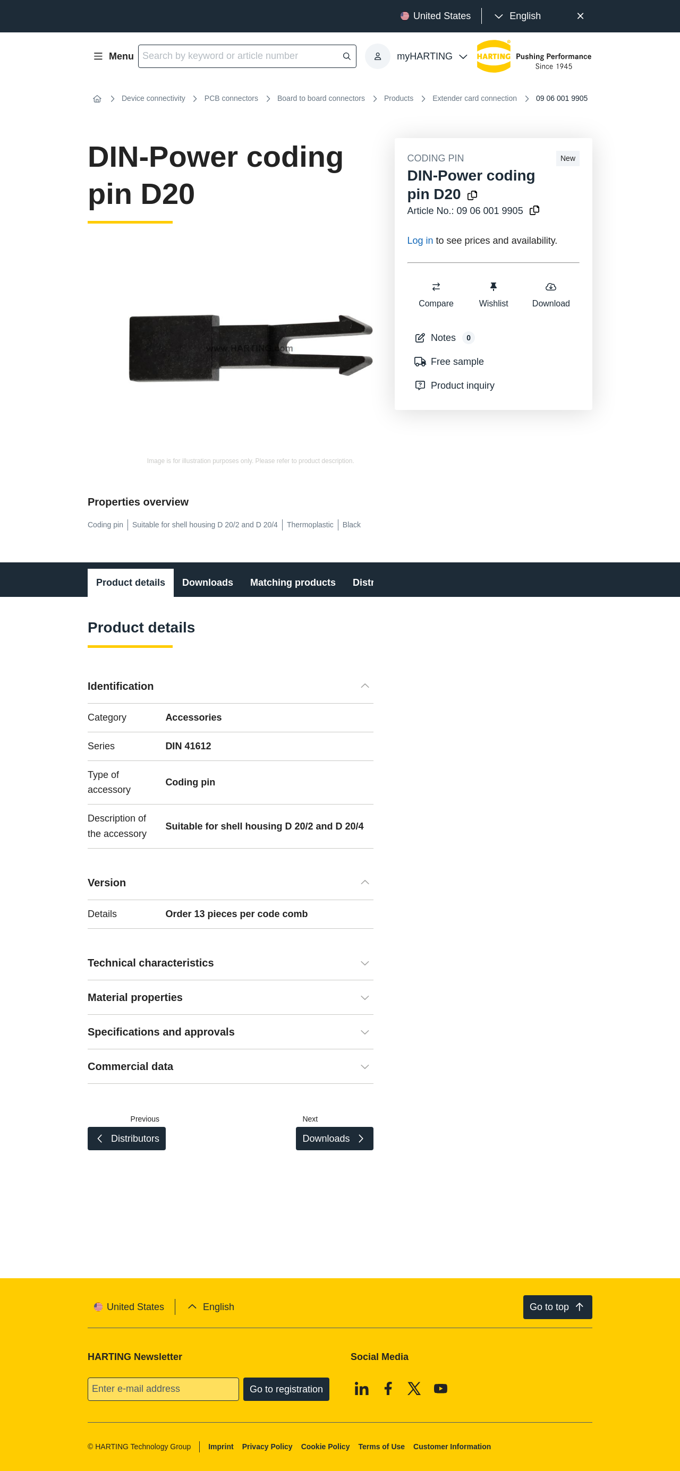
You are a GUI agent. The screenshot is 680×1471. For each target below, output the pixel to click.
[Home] (97, 98)
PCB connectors (231, 98)
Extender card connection (474, 98)
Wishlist (493, 294)
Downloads (207, 582)
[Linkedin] (362, 1388)
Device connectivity (153, 98)
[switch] (436, 287)
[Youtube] (441, 1388)
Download (551, 294)
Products (398, 98)
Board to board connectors (321, 98)
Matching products (293, 582)
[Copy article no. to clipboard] (534, 211)
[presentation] (516, 16)
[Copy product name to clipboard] (472, 196)
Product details (130, 582)
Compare (436, 294)
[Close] (580, 16)
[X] (414, 1388)
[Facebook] (388, 1388)
